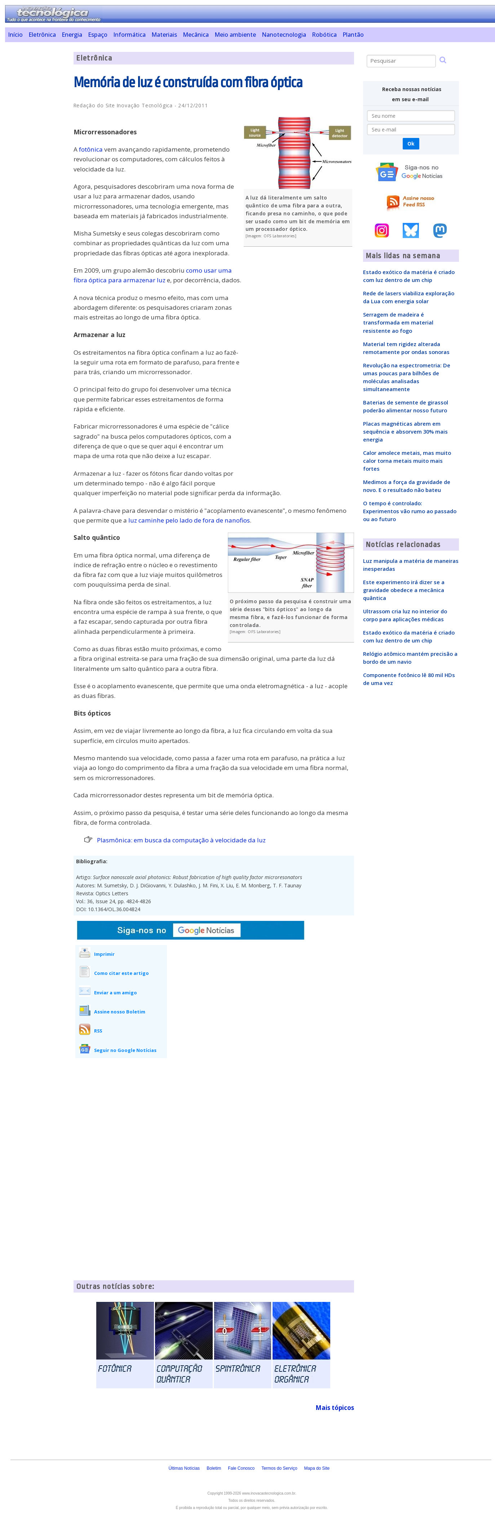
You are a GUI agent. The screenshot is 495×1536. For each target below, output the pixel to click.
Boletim (214, 1468)
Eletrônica (42, 35)
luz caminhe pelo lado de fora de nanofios (189, 520)
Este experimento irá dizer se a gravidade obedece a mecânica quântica (404, 589)
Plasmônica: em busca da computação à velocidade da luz (181, 840)
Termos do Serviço (279, 1468)
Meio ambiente (235, 35)
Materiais (164, 35)
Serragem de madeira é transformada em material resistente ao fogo (398, 322)
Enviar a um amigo (115, 992)
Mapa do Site (317, 1468)
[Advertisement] (36, 160)
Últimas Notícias (184, 1468)
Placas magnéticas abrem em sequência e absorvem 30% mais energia (405, 431)
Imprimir (104, 954)
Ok (410, 143)
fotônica (91, 149)
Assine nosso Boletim (119, 1011)
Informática (129, 35)
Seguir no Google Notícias (125, 1050)
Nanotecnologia (284, 35)
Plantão (353, 35)
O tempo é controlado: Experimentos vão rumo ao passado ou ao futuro (409, 511)
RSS (98, 1030)
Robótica (324, 35)
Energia (72, 35)
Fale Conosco (241, 1468)
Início (15, 35)
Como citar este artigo (121, 973)
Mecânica (196, 35)
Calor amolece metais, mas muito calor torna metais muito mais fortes (407, 460)
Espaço (97, 35)
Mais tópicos (334, 1407)
